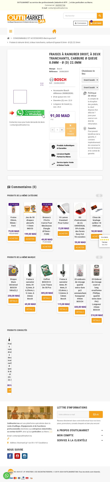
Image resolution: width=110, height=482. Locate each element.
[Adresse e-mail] (73, 414)
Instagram (24, 456)
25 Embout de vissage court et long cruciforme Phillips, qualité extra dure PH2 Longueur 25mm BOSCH (97, 294)
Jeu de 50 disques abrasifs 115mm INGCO (30, 223)
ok (96, 414)
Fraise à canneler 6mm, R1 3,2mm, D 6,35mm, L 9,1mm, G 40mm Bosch (30, 289)
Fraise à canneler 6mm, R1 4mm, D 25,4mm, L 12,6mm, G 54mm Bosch (63, 289)
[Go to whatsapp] (6, 475)
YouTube (17, 456)
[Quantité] (57, 130)
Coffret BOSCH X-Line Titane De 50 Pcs (46, 283)
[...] (51, 432)
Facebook (10, 456)
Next (101, 195)
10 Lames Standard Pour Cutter (63, 220)
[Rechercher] (83, 16)
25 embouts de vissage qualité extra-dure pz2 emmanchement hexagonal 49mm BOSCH (79, 290)
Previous (97, 195)
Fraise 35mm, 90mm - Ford (13, 221)
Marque (52, 69)
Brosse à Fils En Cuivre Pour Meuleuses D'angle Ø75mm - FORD (46, 225)
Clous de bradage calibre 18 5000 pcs (96, 221)
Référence (53, 71)
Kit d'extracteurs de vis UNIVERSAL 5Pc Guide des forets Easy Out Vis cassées (79, 227)
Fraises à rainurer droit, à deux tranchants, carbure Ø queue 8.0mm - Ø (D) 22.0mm (9, 362)
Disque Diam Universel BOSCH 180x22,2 (13, 284)
